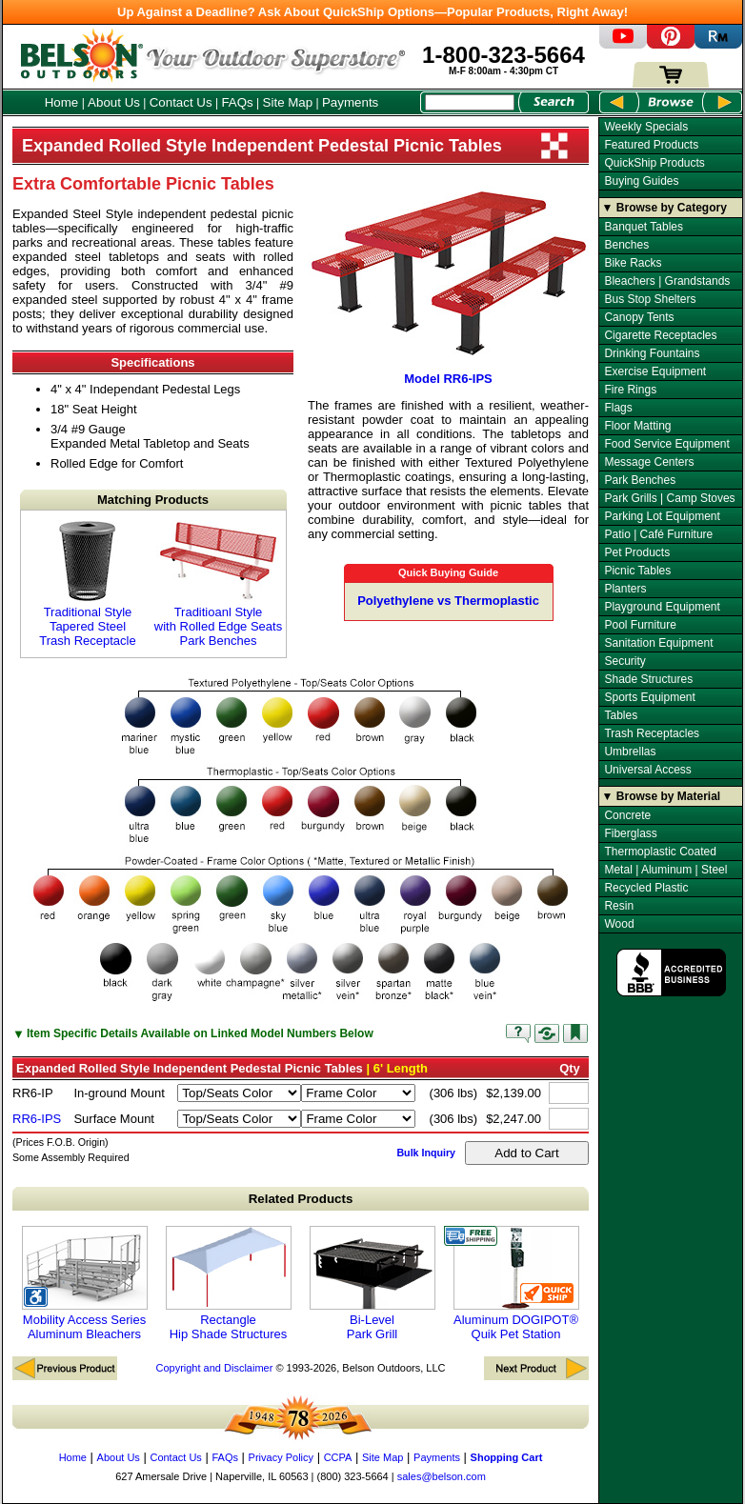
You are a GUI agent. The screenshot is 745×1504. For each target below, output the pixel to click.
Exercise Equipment (655, 371)
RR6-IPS (36, 1119)
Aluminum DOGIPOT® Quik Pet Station (516, 1283)
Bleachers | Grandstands (667, 281)
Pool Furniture (639, 625)
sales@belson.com (441, 1476)
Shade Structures (648, 679)
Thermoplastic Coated (659, 851)
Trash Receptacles (651, 733)
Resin (619, 905)
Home (62, 102)
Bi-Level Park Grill (372, 1283)
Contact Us (181, 102)
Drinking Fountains (651, 353)
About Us (114, 102)
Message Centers (649, 462)
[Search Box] (469, 102)
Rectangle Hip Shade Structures (229, 1283)
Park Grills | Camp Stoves (669, 498)
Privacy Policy (281, 1457)
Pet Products (637, 552)
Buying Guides (641, 181)
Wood (619, 924)
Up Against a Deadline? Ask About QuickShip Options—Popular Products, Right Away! (372, 12)
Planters (625, 588)
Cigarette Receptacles (660, 335)
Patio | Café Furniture (658, 534)
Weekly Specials (646, 126)
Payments (350, 102)
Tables (620, 715)
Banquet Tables (643, 226)
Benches (626, 244)
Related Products (301, 1199)
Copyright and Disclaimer (213, 1368)
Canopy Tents (639, 317)
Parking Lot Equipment (661, 516)
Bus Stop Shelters (649, 299)
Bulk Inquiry (425, 1152)
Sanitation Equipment (658, 643)
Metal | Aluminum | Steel (665, 869)
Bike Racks (632, 263)
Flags (618, 407)
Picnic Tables (637, 570)
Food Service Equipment (666, 444)
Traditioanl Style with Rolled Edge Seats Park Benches (218, 584)
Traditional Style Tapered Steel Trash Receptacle (88, 584)
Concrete (627, 815)
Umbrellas (629, 751)
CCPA (338, 1457)
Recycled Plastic (646, 887)
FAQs (236, 102)
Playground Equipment (661, 606)
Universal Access (647, 769)
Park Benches (639, 480)
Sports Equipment (649, 697)
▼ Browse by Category (664, 207)
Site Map (288, 102)
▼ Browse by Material (661, 796)
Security (624, 661)
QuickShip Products (654, 163)
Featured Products (651, 144)
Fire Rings (630, 389)
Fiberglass (630, 833)
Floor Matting (637, 425)
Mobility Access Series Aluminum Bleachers (85, 1283)
